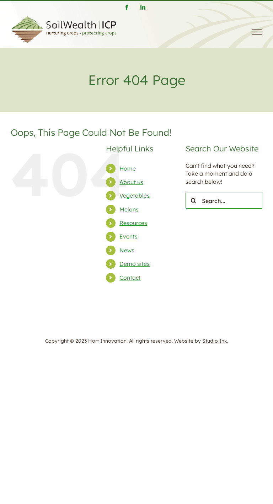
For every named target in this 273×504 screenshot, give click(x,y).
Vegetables (134, 195)
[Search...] (224, 201)
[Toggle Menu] (257, 32)
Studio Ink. (215, 341)
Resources (133, 222)
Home (127, 168)
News (126, 250)
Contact (130, 277)
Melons (129, 209)
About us (131, 182)
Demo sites (134, 263)
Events (128, 236)
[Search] (194, 201)
